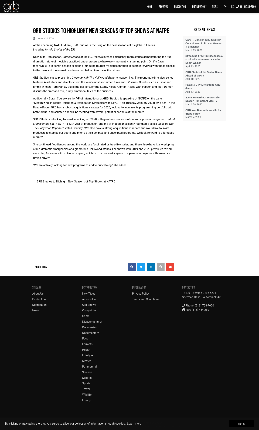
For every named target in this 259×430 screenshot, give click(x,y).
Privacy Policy (140, 293)
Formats (87, 344)
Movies (86, 361)
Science (87, 372)
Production (180, 6)
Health (86, 349)
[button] (132, 267)
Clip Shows (89, 304)
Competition (89, 310)
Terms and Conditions (145, 299)
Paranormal (89, 366)
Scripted (87, 377)
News (215, 6)
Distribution (198, 6)
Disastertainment (92, 321)
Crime (85, 316)
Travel (86, 389)
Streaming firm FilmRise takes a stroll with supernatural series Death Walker (204, 59)
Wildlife (86, 394)
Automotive (89, 299)
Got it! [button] (241, 423)
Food (85, 338)
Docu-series (89, 327)
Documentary (90, 333)
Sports (86, 383)
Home (149, 6)
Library (86, 400)
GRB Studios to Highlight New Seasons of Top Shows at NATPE (76, 181)
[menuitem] (149, 6)
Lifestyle (87, 355)
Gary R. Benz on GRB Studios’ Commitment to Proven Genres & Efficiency (203, 43)
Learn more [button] (134, 423)
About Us (163, 6)
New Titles (88, 293)
